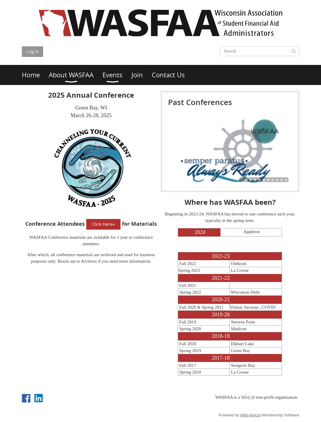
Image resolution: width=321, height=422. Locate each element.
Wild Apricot (250, 415)
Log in (32, 51)
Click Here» (103, 224)
